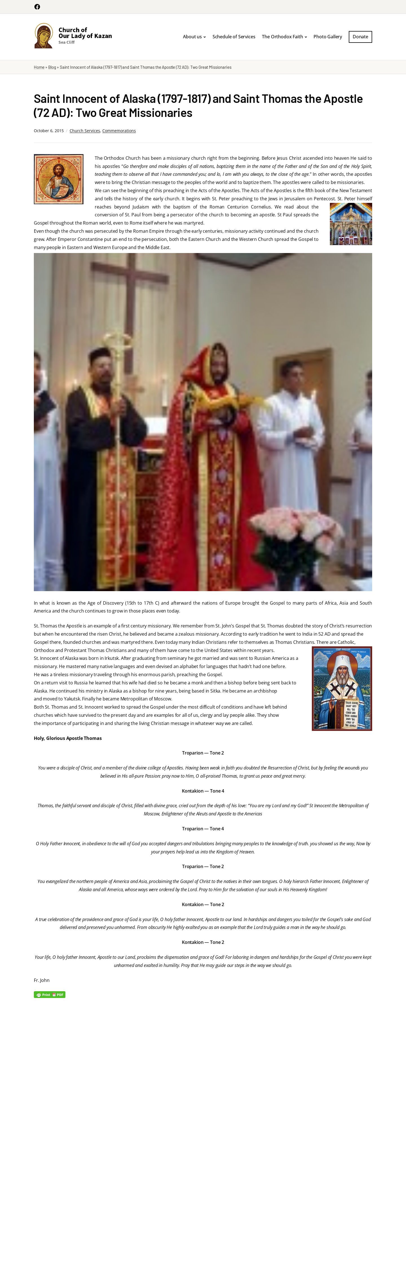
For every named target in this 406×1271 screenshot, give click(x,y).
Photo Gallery (328, 37)
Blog (52, 67)
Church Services (85, 130)
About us (192, 37)
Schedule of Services (234, 37)
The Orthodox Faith (282, 37)
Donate (360, 37)
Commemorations (119, 130)
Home (39, 67)
